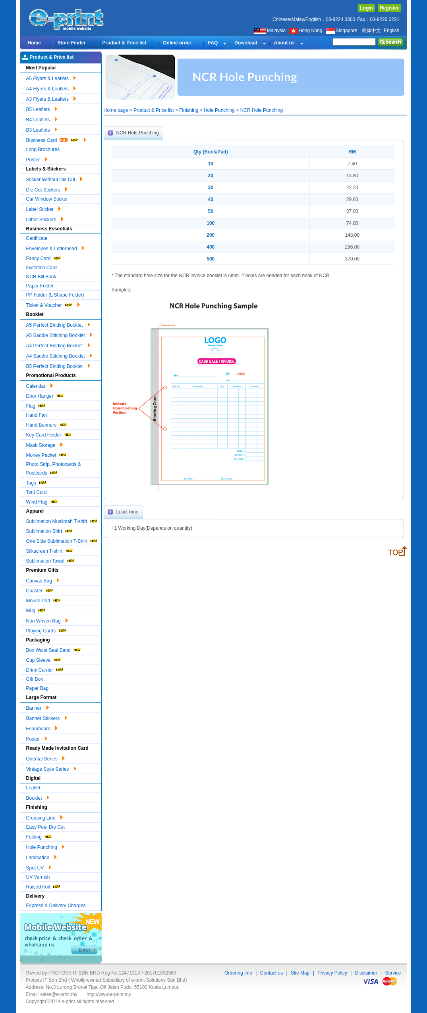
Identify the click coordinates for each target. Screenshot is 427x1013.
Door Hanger (45, 395)
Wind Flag (42, 501)
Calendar (39, 385)
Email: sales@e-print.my (51, 994)
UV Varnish (38, 877)
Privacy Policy (332, 973)
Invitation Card (41, 267)
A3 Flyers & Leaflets (51, 98)
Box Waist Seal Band (54, 649)
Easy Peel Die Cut (45, 827)
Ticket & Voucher (53, 304)
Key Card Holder (49, 434)
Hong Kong (306, 30)
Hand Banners (47, 424)
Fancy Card (44, 257)
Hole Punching (45, 846)
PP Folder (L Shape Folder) (55, 295)
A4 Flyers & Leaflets (51, 88)
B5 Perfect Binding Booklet (58, 365)
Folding (39, 836)
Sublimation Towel (50, 560)
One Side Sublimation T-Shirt (62, 540)
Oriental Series (45, 758)
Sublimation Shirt (49, 530)
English (391, 30)
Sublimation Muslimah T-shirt (62, 520)
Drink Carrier (45, 669)
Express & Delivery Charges (56, 905)
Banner (37, 707)
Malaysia (270, 30)
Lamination (41, 856)
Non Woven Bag (47, 620)
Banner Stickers (46, 717)
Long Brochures (43, 149)
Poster (36, 159)
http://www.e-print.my (109, 994)
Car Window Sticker (47, 199)
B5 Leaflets (41, 108)
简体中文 (371, 30)
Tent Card (36, 492)
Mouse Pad (43, 599)
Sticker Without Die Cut (54, 178)
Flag (36, 405)
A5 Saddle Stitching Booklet (59, 334)
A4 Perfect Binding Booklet (58, 345)
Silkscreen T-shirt (49, 550)
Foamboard (42, 728)
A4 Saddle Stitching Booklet (59, 355)
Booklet (37, 797)
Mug (36, 609)
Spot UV (38, 867)
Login (366, 8)
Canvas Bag (43, 580)
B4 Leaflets (41, 119)
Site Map (300, 973)
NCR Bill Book (41, 277)
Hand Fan (36, 415)
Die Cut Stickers (47, 189)
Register (389, 8)
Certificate (37, 238)
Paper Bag (37, 688)
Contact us (271, 973)
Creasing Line (44, 817)
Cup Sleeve (44, 659)
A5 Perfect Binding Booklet (58, 324)
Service (393, 973)
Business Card (56, 139)
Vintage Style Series (51, 768)
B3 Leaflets (41, 129)
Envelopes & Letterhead (55, 247)
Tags (36, 482)
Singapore (342, 30)
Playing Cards (46, 630)
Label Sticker (43, 208)
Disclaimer (366, 973)
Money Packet (46, 454)
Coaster (40, 590)
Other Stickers (45, 218)
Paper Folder (40, 286)
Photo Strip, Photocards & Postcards (53, 468)
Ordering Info (238, 973)
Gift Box (34, 679)
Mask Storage (44, 444)
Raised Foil (43, 886)
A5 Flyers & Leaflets (51, 77)
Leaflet (33, 788)
